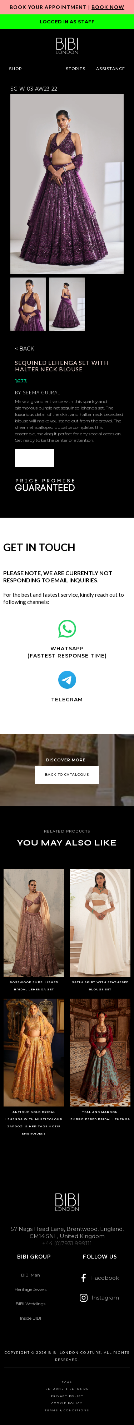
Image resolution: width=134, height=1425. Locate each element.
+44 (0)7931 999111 (67, 1243)
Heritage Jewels (30, 1289)
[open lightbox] (66, 184)
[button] (16, 68)
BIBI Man (30, 1275)
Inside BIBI (30, 1318)
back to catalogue (67, 774)
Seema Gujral (41, 392)
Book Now (107, 7)
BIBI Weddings (30, 1303)
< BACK (24, 348)
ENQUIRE (34, 458)
